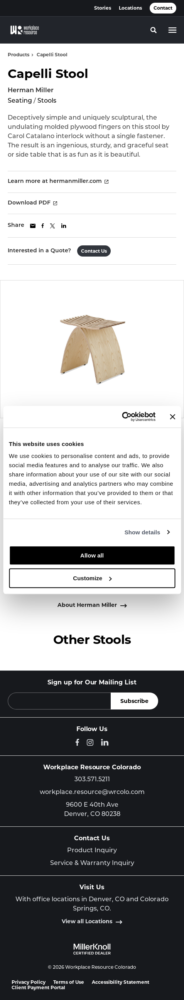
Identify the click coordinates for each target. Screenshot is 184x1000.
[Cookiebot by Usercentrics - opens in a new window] (121, 417)
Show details (142, 532)
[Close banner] (172, 416)
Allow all (92, 555)
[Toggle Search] (153, 30)
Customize (92, 578)
